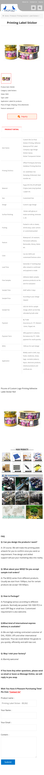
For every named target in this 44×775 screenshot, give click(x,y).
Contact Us (33, 2)
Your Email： (6, 722)
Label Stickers (33, 16)
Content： (5, 734)
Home (7, 16)
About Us (25, 2)
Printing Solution (22, 16)
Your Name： (7, 710)
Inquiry (40, 2)
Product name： (8, 698)
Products (13, 16)
